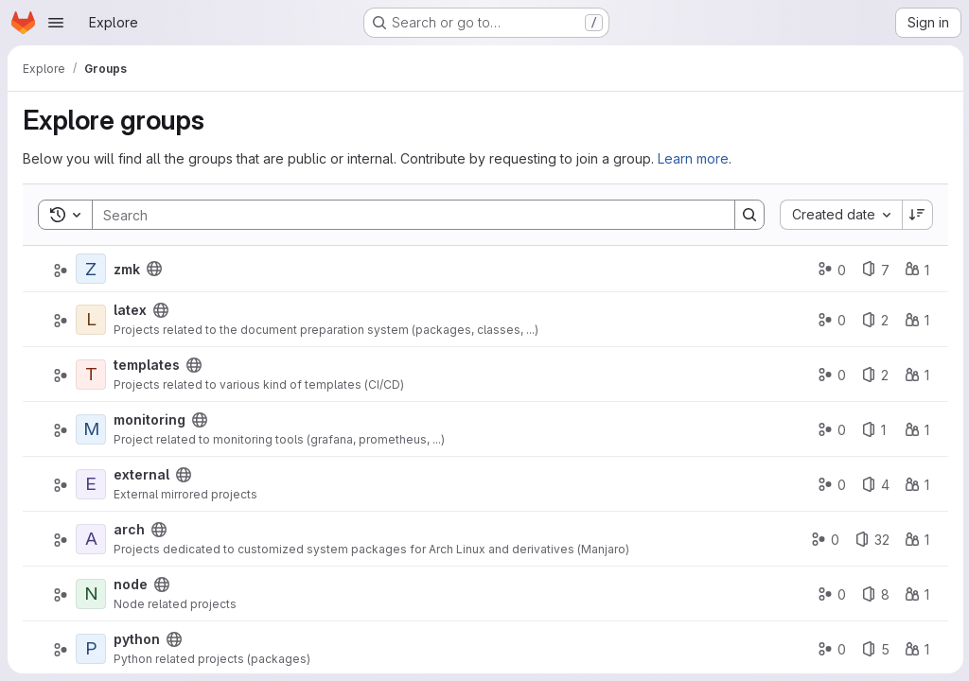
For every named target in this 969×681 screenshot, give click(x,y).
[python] (91, 649)
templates (147, 365)
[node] (91, 594)
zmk (127, 269)
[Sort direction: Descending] (916, 215)
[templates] (91, 374)
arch (129, 529)
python (137, 639)
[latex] (91, 320)
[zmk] (91, 268)
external (141, 474)
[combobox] (839, 215)
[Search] (403, 214)
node (131, 584)
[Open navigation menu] (56, 23)
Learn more (693, 158)
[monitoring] (91, 429)
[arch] (91, 539)
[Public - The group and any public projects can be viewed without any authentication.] (154, 268)
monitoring (149, 419)
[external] (91, 484)
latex (130, 310)
